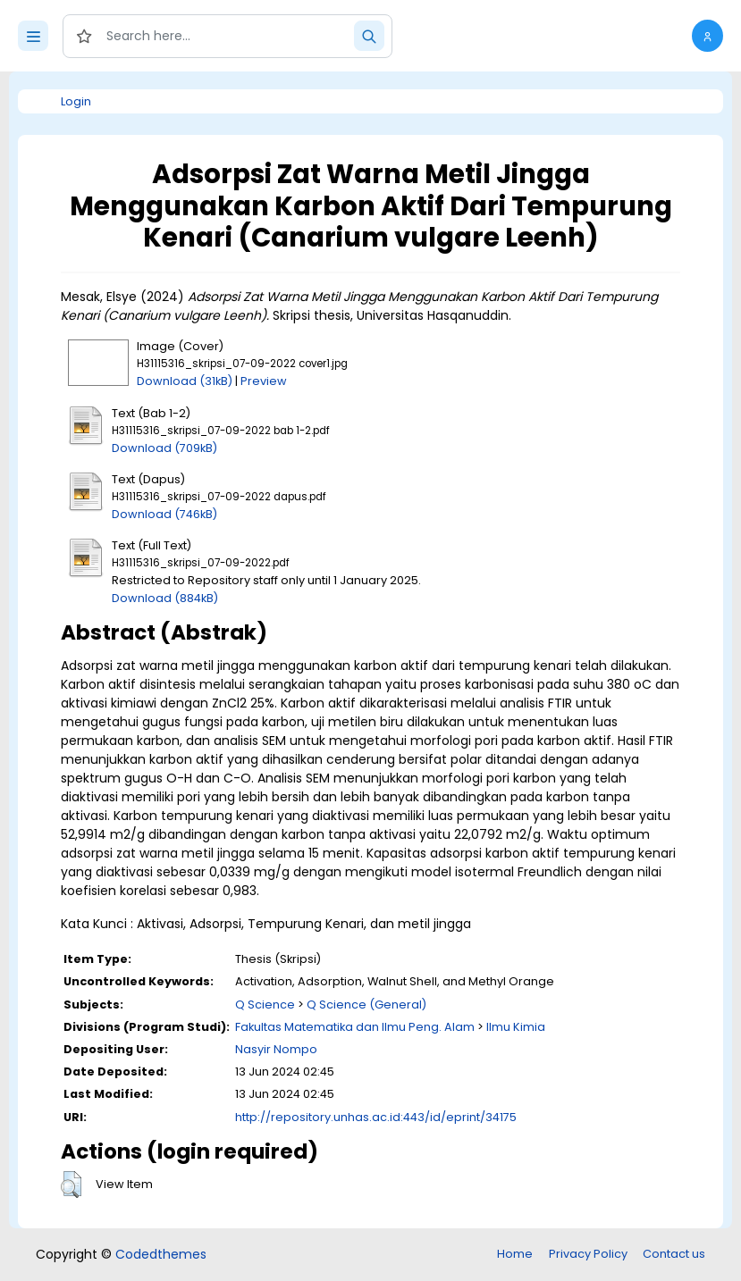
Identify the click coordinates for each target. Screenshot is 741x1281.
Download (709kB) (164, 448)
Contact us (674, 1253)
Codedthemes (160, 1254)
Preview (263, 381)
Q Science (265, 1004)
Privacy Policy (588, 1253)
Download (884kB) (165, 598)
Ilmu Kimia (515, 1026)
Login (76, 101)
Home (515, 1253)
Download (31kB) (184, 381)
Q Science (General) (366, 1004)
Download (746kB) (164, 514)
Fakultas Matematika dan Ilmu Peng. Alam (355, 1026)
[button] (707, 36)
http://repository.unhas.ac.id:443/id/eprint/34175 (376, 1117)
